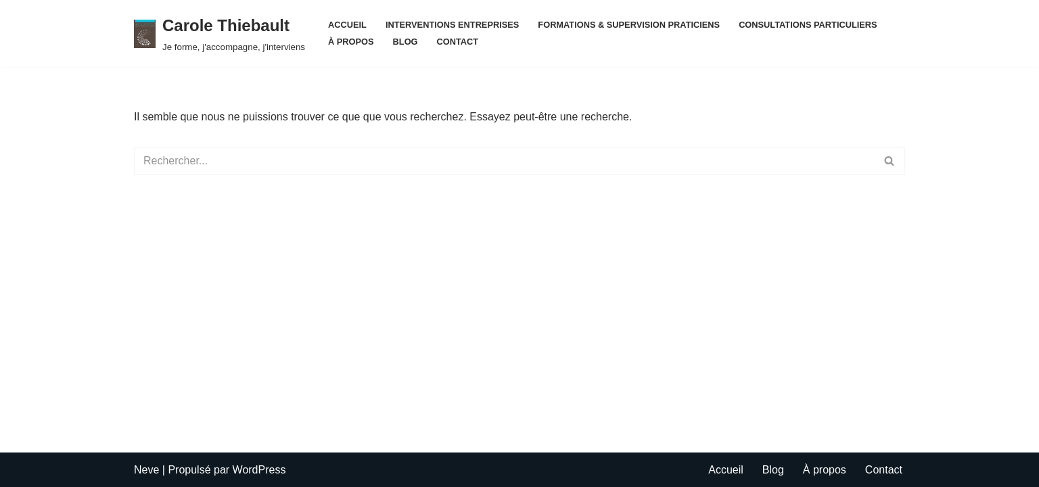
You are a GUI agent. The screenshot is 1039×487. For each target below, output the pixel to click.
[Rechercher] (504, 161)
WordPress (259, 470)
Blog (405, 42)
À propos (351, 42)
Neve (146, 470)
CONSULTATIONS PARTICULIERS (808, 25)
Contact (458, 42)
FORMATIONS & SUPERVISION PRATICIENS (629, 25)
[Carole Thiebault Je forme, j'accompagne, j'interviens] (219, 33)
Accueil (347, 25)
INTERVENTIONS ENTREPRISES (452, 25)
